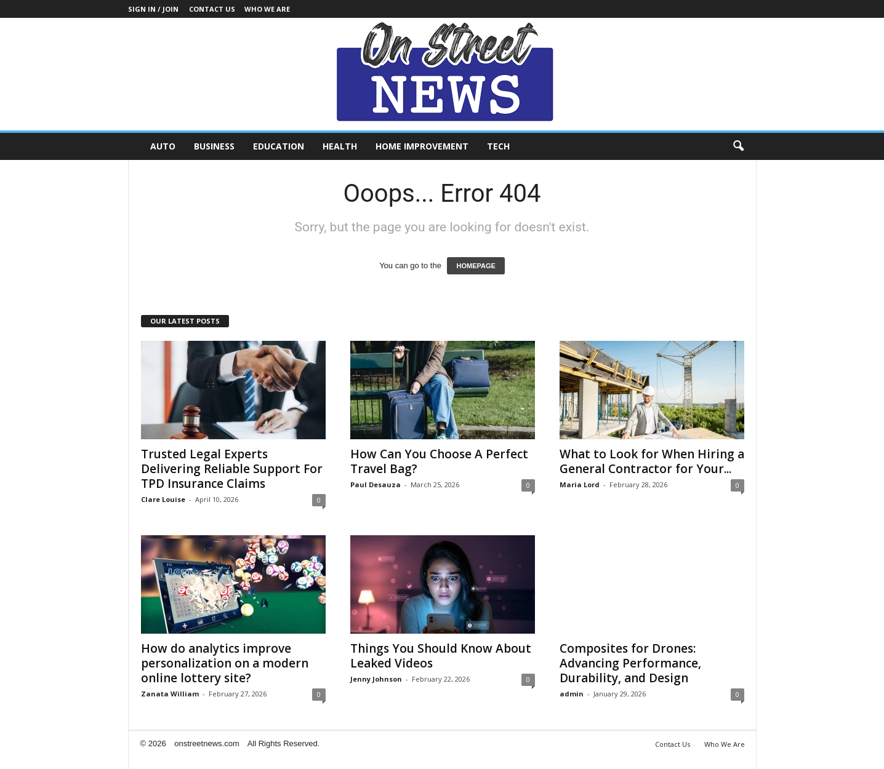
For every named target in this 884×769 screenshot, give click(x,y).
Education (278, 146)
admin (572, 693)
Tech (498, 146)
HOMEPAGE (475, 265)
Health (340, 146)
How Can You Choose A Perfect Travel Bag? (439, 461)
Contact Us (212, 9)
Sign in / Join (153, 9)
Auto (162, 146)
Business (214, 146)
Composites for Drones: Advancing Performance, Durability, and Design (630, 663)
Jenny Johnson (376, 678)
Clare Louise (163, 499)
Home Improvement (422, 146)
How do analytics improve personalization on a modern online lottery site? (224, 663)
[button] (738, 146)
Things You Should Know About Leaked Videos (440, 655)
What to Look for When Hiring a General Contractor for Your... (652, 461)
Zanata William (170, 693)
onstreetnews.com (206, 743)
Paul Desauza (375, 484)
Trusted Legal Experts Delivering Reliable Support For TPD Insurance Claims (232, 469)
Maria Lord (580, 484)
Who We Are (267, 9)
